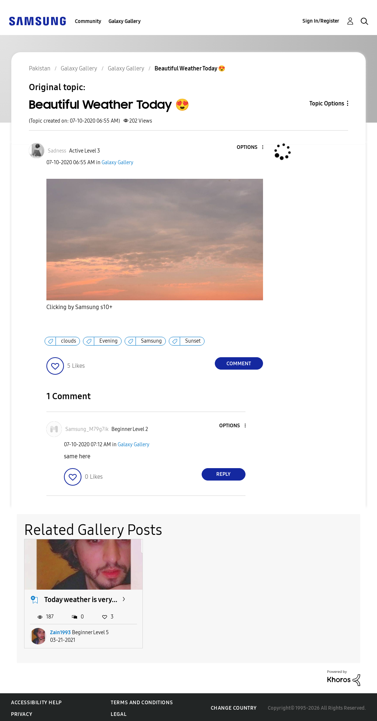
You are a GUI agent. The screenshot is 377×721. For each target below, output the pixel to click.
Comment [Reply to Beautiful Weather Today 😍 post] (238, 363)
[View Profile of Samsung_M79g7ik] (86, 429)
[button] (250, 147)
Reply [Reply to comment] (223, 474)
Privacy (21, 712)
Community (88, 21)
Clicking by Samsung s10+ (79, 307)
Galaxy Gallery (124, 21)
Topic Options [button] (326, 103)
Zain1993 (60, 630)
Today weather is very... (80, 597)
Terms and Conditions (142, 700)
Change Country (234, 706)
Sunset (193, 341)
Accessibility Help (36, 700)
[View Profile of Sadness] (57, 151)
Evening (108, 341)
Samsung (151, 341)
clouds (68, 341)
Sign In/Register (320, 21)
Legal (118, 712)
